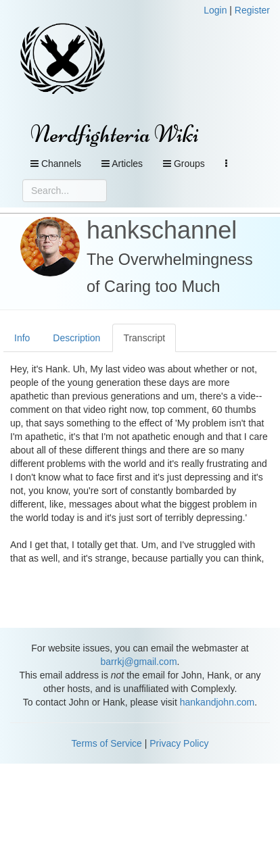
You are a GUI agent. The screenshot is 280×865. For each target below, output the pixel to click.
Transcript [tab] (144, 337)
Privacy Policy (178, 743)
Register (252, 10)
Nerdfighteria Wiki (114, 134)
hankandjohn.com (217, 702)
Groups (184, 163)
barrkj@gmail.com (139, 661)
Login (215, 10)
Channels (55, 163)
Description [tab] (76, 337)
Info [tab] (22, 337)
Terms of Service (107, 743)
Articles (122, 163)
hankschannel (162, 230)
